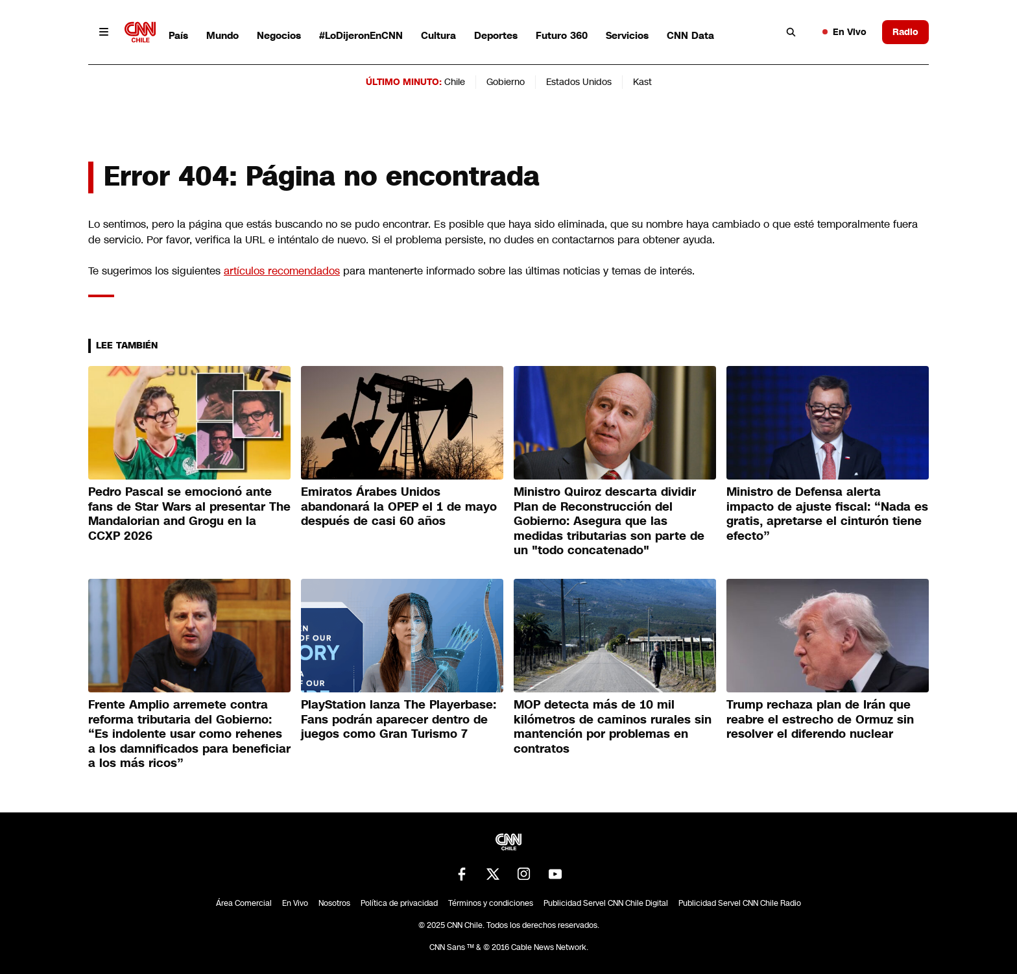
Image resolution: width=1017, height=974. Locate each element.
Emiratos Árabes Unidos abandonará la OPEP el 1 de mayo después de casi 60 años (399, 506)
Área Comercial (244, 903)
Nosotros (334, 903)
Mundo (222, 35)
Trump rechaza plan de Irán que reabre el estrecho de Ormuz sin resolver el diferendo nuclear (820, 719)
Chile (454, 81)
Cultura (438, 35)
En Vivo (844, 31)
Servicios (627, 35)
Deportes (496, 35)
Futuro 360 (562, 35)
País (178, 35)
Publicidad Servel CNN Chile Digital (606, 903)
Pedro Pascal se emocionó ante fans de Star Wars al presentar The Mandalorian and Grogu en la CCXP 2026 (189, 513)
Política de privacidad (399, 903)
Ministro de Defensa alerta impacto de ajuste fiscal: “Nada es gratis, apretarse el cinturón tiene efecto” (827, 513)
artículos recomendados (282, 270)
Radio (905, 31)
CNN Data (690, 35)
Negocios (279, 35)
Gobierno (505, 81)
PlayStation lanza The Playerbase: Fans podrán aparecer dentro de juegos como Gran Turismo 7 (398, 719)
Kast (642, 81)
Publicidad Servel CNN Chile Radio (739, 903)
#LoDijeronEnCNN (361, 35)
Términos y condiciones (490, 903)
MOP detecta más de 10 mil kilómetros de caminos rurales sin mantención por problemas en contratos (613, 726)
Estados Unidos (579, 81)
